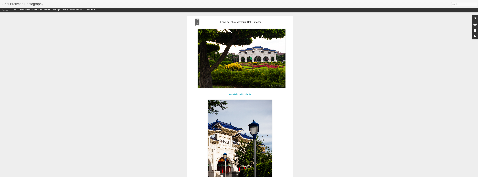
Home (15, 10)
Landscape (56, 10)
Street (21, 10)
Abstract (47, 10)
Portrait (34, 10)
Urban (27, 10)
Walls (40, 10)
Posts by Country (68, 10)
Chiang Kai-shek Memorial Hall (239, 94)
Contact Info (90, 10)
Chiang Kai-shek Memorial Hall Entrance (239, 22)
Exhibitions (80, 10)
